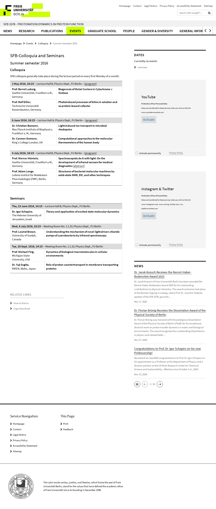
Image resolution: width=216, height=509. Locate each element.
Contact (137, 5)
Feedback (68, 429)
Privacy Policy (167, 5)
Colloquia (43, 43)
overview (140, 67)
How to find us (21, 303)
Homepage (124, 5)
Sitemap (208, 5)
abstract (79, 166)
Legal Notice (150, 5)
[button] (205, 31)
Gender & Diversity (157, 31)
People (129, 31)
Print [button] (65, 423)
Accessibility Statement (189, 5)
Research (26, 31)
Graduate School (102, 31)
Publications (52, 31)
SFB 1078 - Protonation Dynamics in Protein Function (43, 24)
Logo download (22, 308)
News (7, 31)
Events (75, 31)
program (90, 84)
